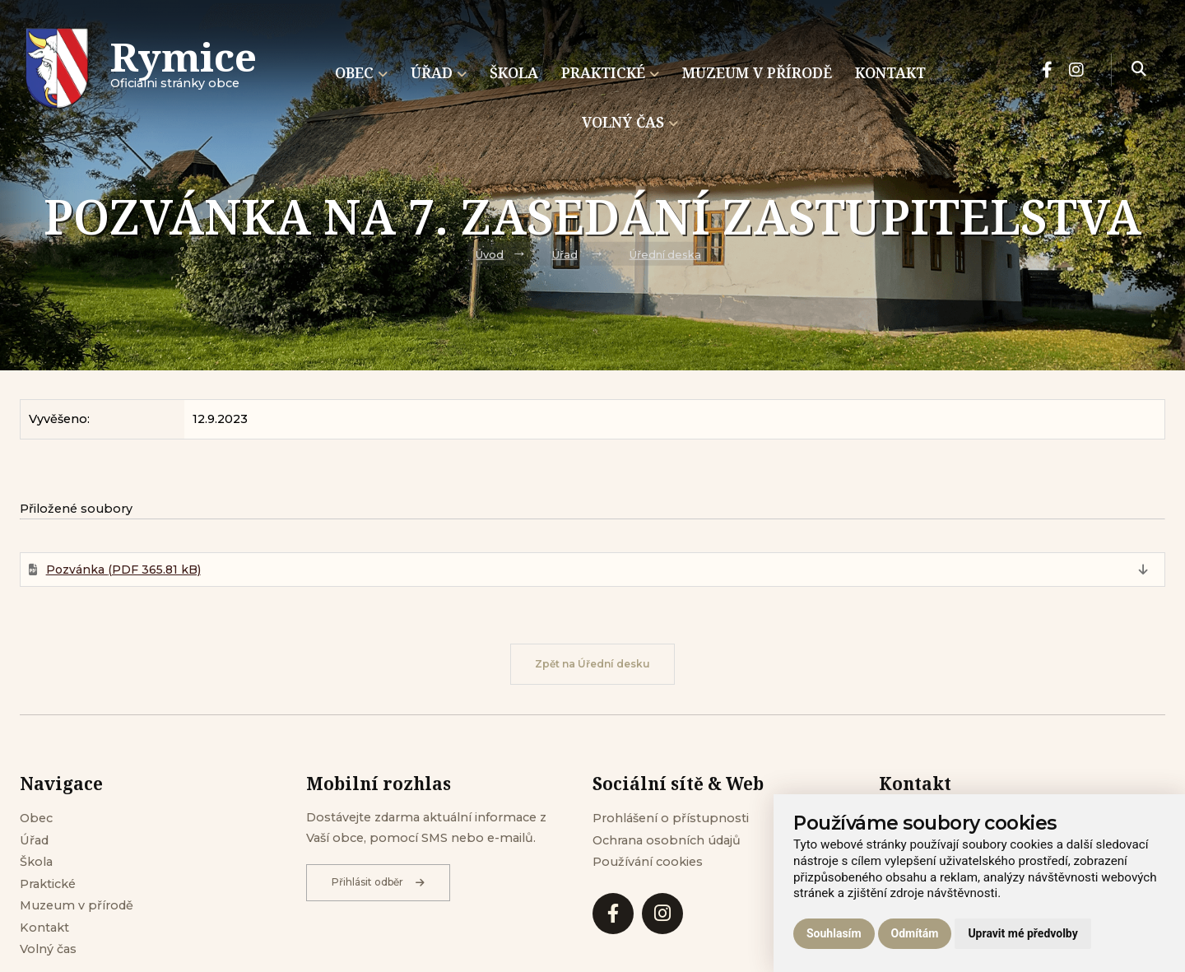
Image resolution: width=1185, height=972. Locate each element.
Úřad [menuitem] (439, 72)
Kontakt (44, 927)
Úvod (490, 255)
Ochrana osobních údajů (666, 840)
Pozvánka (123, 569)
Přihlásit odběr (378, 882)
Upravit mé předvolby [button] (1022, 933)
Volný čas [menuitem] (630, 122)
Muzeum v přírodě (76, 905)
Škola (36, 861)
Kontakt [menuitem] (890, 72)
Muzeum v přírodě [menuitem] (757, 72)
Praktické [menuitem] (610, 72)
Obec (36, 818)
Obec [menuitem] (361, 72)
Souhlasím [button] (834, 933)
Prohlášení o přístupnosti (670, 818)
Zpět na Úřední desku (592, 664)
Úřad (565, 255)
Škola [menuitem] (514, 72)
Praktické (48, 884)
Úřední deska (665, 255)
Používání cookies (647, 861)
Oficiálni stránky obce (183, 70)
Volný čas (48, 949)
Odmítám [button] (915, 933)
